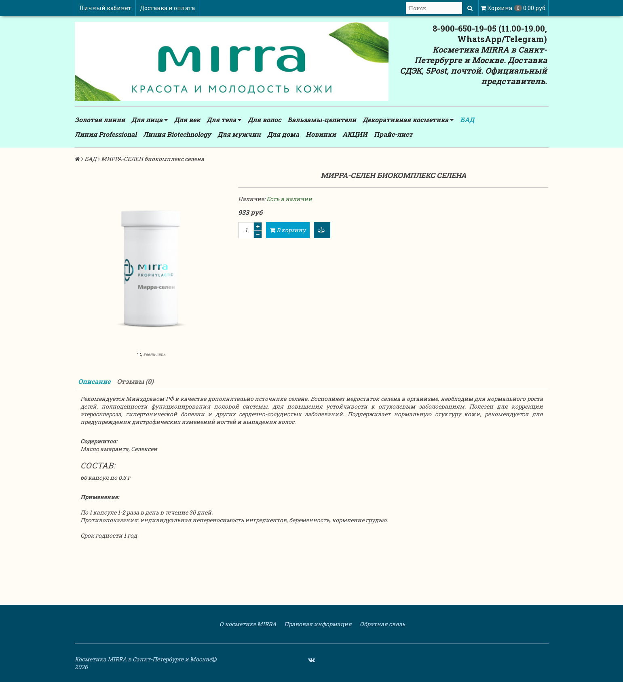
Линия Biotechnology (177, 134)
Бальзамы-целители (321, 119)
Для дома (283, 134)
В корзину (288, 230)
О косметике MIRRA (247, 624)
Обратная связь (382, 624)
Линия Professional (106, 134)
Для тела (224, 119)
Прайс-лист (393, 134)
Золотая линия (100, 119)
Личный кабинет (105, 8)
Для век (187, 119)
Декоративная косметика (408, 119)
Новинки (321, 134)
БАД (467, 119)
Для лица (149, 119)
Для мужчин (239, 134)
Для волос (264, 119)
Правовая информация (317, 624)
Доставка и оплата (167, 8)
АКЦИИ (354, 134)
